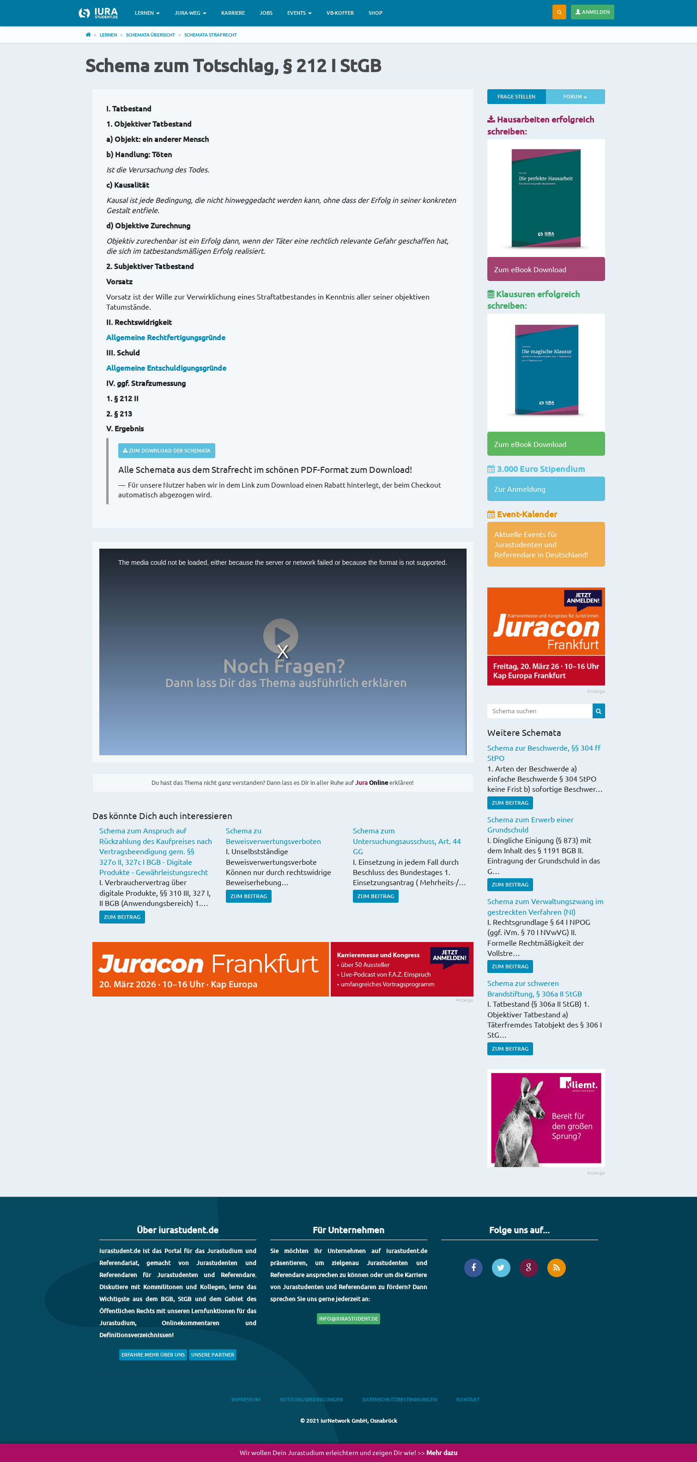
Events (299, 13)
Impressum (246, 1399)
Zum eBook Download (530, 269)
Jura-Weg (190, 13)
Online (371, 782)
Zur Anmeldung (519, 488)
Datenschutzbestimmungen (399, 1399)
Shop (375, 13)
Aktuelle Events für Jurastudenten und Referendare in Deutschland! (541, 544)
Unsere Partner (212, 1354)
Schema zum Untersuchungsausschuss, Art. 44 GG (407, 841)
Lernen (147, 13)
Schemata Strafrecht (210, 34)
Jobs (266, 13)
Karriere (233, 13)
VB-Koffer (340, 13)
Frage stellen (516, 96)
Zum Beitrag (122, 917)
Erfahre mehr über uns (153, 1354)
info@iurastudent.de (348, 1318)
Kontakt (467, 1399)
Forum (584, 95)
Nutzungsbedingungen (311, 1399)
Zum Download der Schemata (167, 450)
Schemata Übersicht (150, 34)
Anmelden (593, 12)
